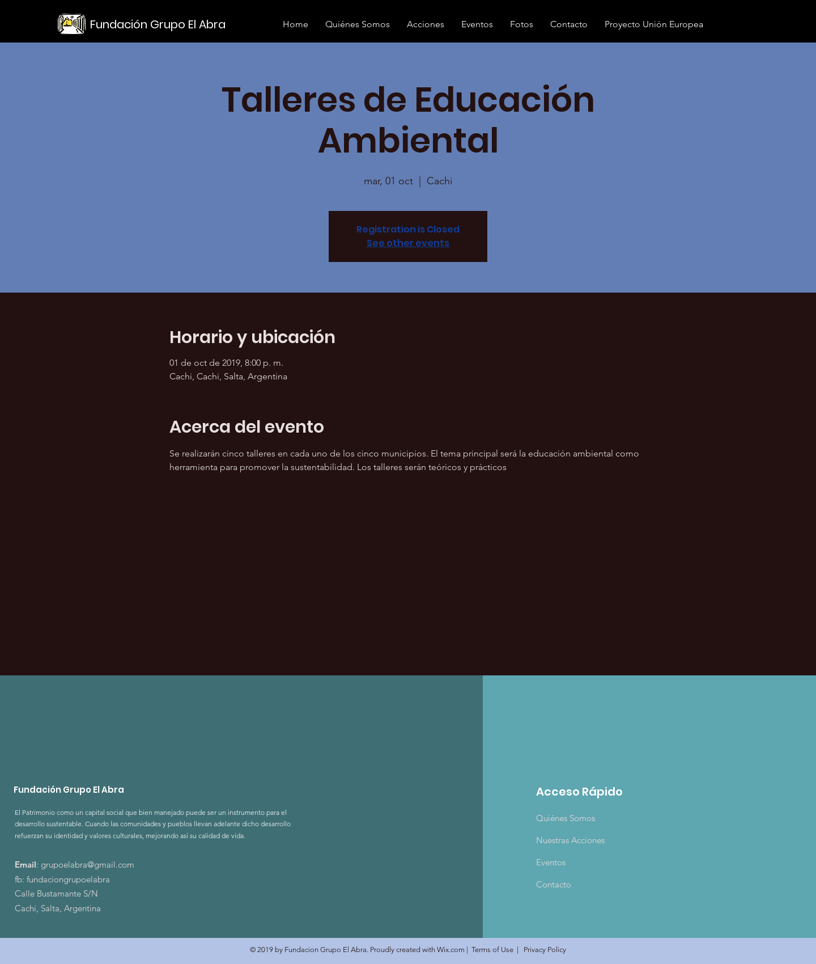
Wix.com (451, 949)
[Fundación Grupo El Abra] (159, 24)
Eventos (551, 862)
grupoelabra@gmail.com (87, 864)
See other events (408, 243)
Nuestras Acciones (570, 840)
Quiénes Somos (565, 818)
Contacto (553, 884)
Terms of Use (492, 949)
